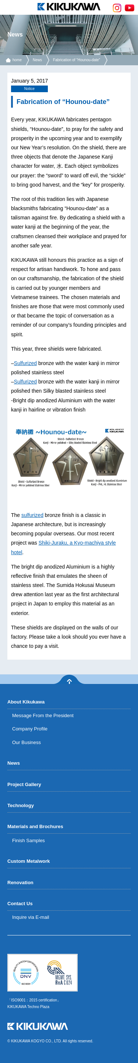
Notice (29, 89)
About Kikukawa (26, 702)
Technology (20, 805)
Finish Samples (28, 840)
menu (7, 7)
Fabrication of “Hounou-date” (76, 60)
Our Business (26, 742)
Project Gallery (24, 784)
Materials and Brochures (35, 826)
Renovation (20, 882)
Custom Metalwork (28, 861)
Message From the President (43, 715)
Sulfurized (25, 363)
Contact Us (20, 903)
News (37, 60)
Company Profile (29, 729)
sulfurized (32, 515)
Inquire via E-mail (30, 917)
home (17, 60)
